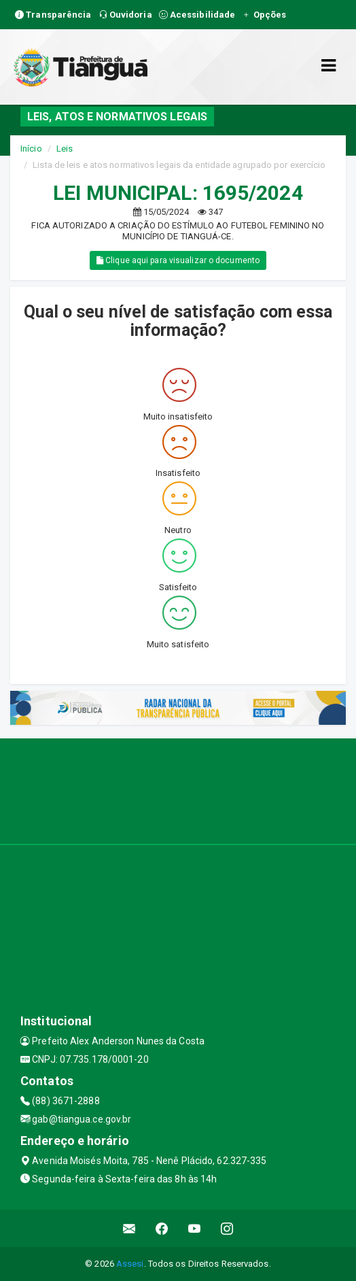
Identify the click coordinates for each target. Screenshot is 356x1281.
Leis (64, 148)
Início (31, 148)
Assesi (130, 1264)
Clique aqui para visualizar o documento (178, 260)
